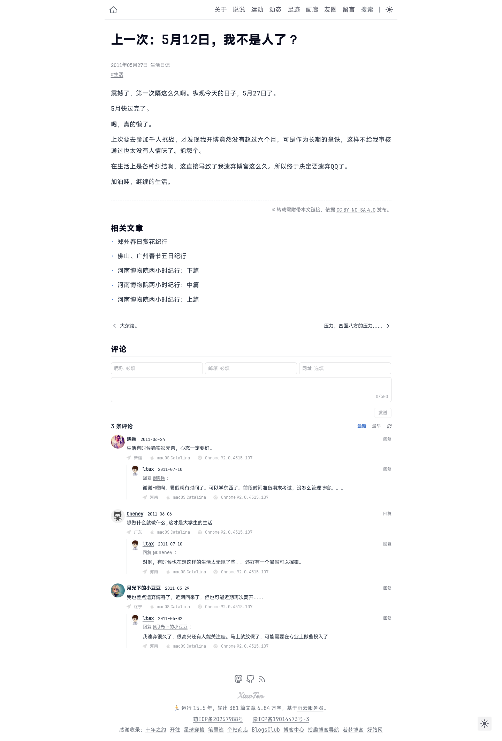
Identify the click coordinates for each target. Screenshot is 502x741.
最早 (376, 426)
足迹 (294, 9)
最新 (361, 426)
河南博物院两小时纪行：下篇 (158, 270)
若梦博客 (353, 729)
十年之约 (155, 729)
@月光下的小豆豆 (170, 627)
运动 (257, 9)
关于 (220, 9)
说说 (239, 9)
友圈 (330, 9)
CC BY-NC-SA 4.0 (355, 209)
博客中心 (293, 729)
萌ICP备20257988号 (218, 719)
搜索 (367, 9)
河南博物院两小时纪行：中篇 (158, 285)
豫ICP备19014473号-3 (281, 719)
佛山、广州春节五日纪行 (152, 256)
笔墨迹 (216, 729)
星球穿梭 (194, 729)
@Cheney (163, 552)
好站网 (375, 729)
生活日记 (160, 65)
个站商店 (237, 729)
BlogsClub (266, 729)
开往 (175, 729)
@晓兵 (159, 478)
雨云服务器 (310, 708)
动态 (275, 9)
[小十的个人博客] (113, 10)
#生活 (117, 74)
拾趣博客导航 (323, 729)
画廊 (312, 9)
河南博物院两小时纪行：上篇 (158, 299)
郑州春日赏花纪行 (142, 241)
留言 (348, 9)
